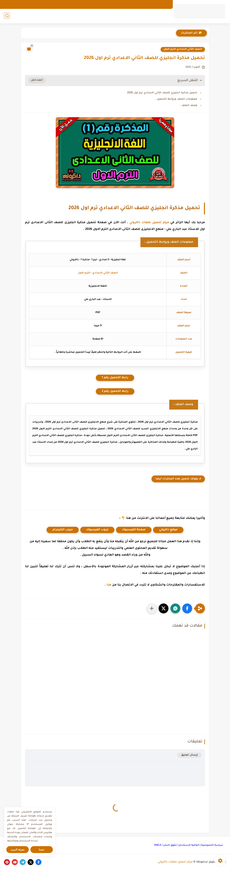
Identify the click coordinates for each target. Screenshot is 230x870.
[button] (187, 608)
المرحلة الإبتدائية (127, 16)
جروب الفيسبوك (97, 529)
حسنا (41, 849)
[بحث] (7, 16)
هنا (109, 585)
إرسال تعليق (189, 755)
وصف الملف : (188, 105)
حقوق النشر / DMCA (165, 845)
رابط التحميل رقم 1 (115, 377)
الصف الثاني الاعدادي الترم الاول (183, 49)
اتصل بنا (134, 4)
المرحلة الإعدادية (95, 16)
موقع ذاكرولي (168, 529)
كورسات (41, 16)
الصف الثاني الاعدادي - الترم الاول (98, 273)
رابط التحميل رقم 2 (115, 391)
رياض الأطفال (157, 16)
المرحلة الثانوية (65, 16)
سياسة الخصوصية (212, 845)
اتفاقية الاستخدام (189, 845)
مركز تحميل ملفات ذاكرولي (149, 222)
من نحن (148, 4)
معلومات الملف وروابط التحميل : (176, 99)
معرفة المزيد (18, 849)
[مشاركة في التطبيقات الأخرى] (152, 608)
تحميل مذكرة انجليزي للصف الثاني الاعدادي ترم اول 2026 (162, 92)
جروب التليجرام (62, 529)
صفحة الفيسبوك (134, 529)
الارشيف (163, 4)
